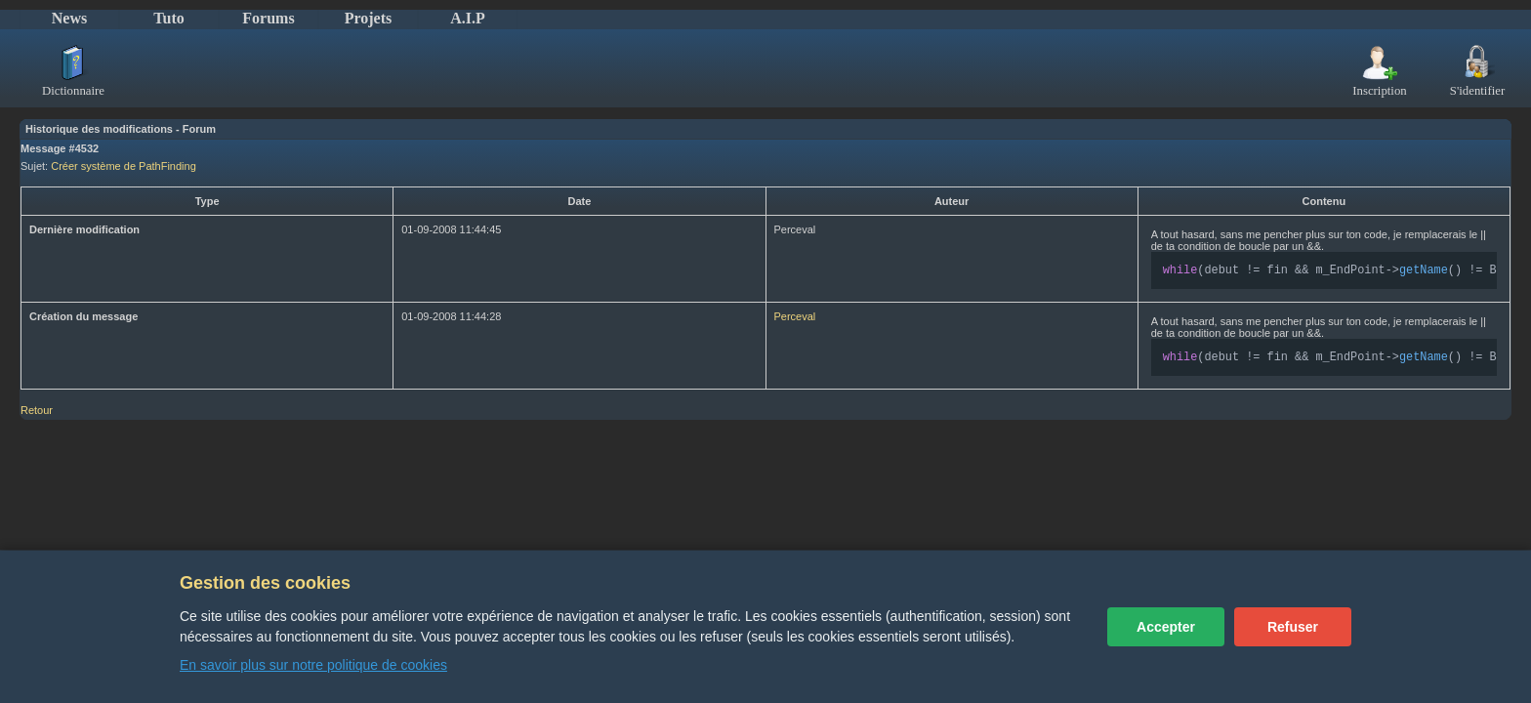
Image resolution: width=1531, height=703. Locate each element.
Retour (37, 414)
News (69, 18)
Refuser (1292, 627)
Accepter (1166, 627)
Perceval (795, 318)
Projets (369, 18)
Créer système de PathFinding (123, 166)
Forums (268, 18)
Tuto (168, 18)
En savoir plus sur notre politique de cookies (313, 665)
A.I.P (467, 18)
